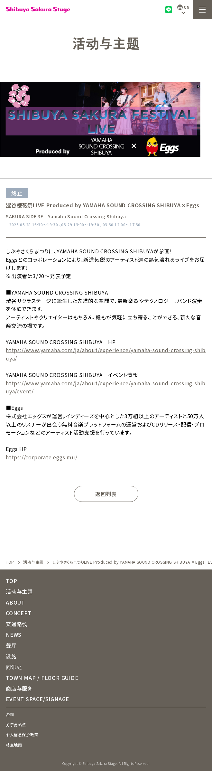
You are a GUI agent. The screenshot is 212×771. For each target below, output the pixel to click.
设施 (11, 656)
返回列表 (106, 494)
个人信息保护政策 (22, 734)
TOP (10, 562)
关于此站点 (16, 724)
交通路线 (16, 624)
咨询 (10, 714)
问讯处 (14, 667)
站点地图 (14, 744)
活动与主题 (33, 562)
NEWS (14, 634)
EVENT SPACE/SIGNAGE (37, 699)
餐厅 (11, 645)
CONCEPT (19, 613)
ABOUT (15, 602)
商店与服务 (19, 688)
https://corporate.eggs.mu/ (42, 457)
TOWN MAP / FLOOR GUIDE (42, 678)
